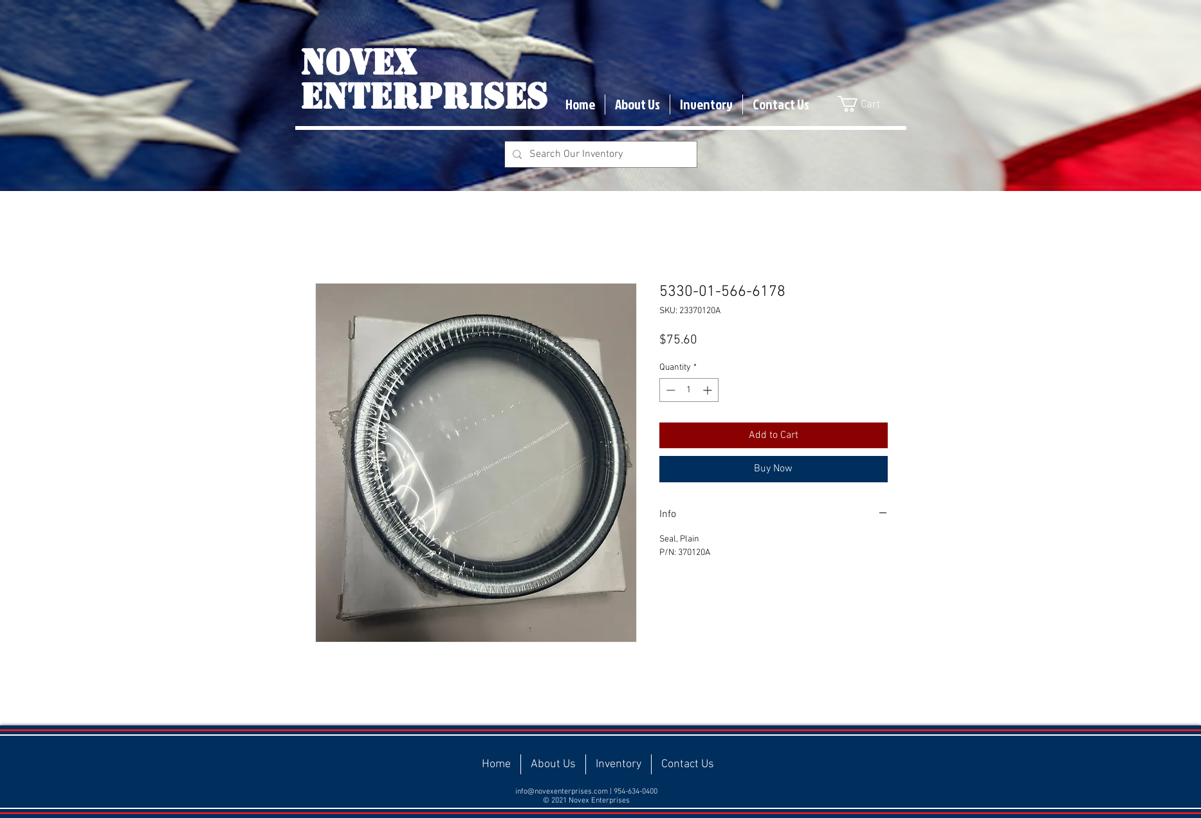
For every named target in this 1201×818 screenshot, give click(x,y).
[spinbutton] (689, 390)
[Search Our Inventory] (599, 154)
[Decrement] (669, 390)
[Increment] (709, 390)
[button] (868, 104)
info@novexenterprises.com (561, 791)
